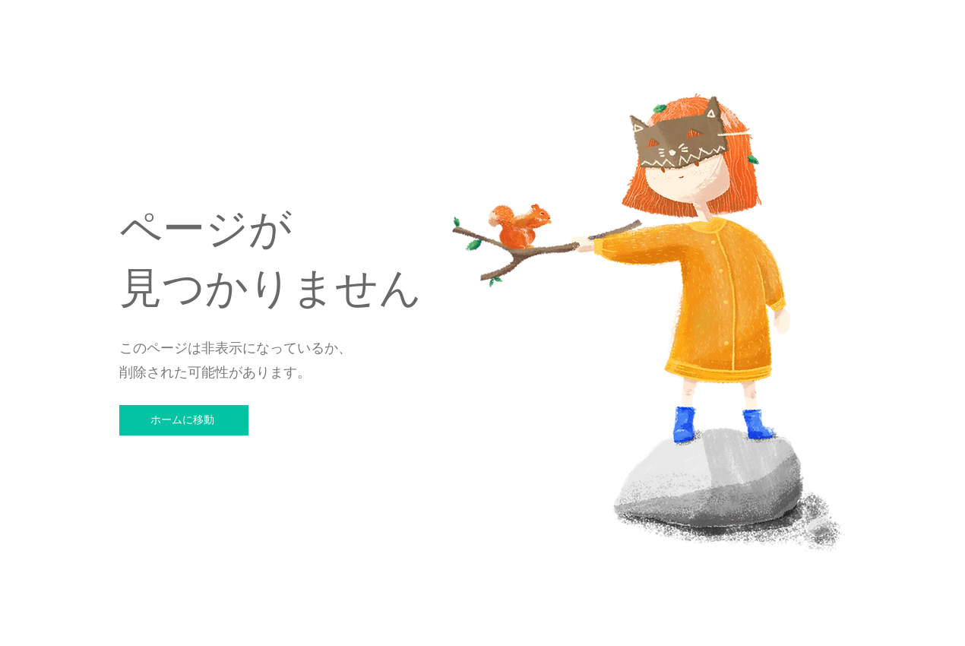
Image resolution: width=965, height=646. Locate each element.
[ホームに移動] (183, 420)
